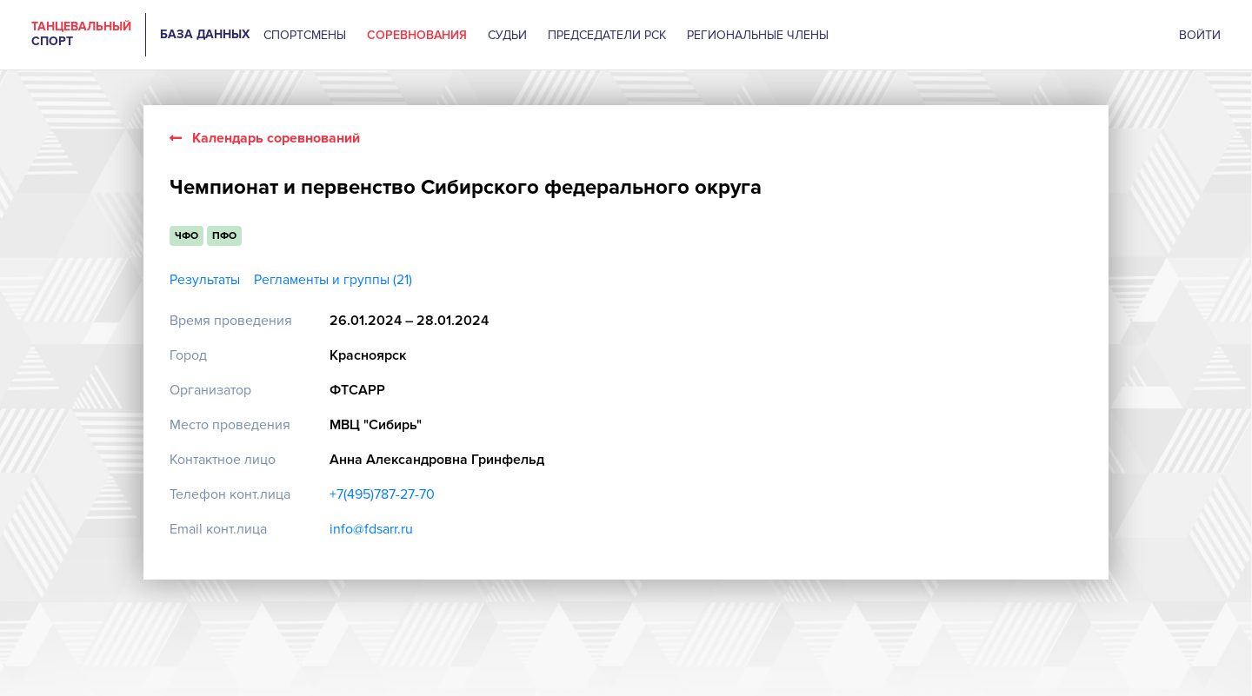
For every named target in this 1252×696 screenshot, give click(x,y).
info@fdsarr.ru (371, 529)
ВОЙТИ (1200, 35)
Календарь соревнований (265, 138)
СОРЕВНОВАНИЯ (417, 35)
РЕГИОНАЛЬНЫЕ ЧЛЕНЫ (758, 35)
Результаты (205, 280)
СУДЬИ (507, 35)
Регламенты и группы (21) (333, 280)
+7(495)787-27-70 (382, 494)
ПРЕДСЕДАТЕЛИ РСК (607, 35)
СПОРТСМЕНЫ (304, 35)
